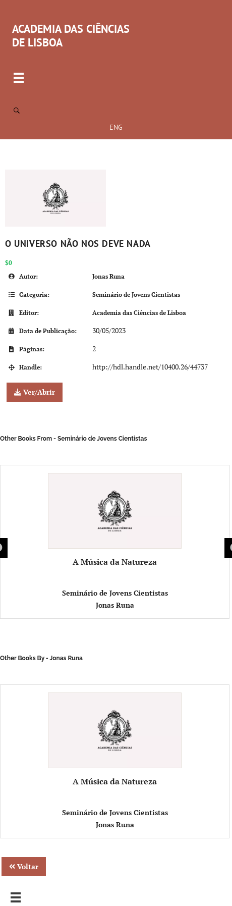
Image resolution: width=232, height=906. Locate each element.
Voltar (23, 866)
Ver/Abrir (34, 392)
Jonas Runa (108, 276)
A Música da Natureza (115, 520)
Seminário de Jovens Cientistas (136, 294)
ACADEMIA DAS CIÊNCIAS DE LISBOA (71, 35)
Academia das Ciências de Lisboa (139, 312)
